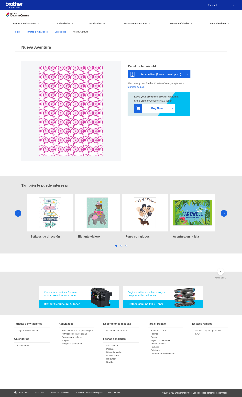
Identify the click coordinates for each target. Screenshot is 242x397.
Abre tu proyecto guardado (208, 330)
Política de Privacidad (59, 393)
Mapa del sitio (114, 393)
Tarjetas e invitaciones (37, 32)
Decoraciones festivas (116, 330)
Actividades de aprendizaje (74, 334)
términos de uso (136, 87)
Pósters (154, 337)
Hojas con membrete (161, 340)
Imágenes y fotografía (72, 343)
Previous (18, 213)
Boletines (155, 350)
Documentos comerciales (163, 353)
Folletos (154, 334)
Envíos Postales (158, 343)
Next (224, 213)
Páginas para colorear (72, 337)
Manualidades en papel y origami (77, 330)
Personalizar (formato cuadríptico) (156, 74)
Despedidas (60, 32)
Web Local (39, 393)
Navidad (110, 362)
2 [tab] (121, 246)
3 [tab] (126, 246)
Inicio (17, 32)
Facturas (155, 347)
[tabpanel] (50, 216)
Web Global (21, 393)
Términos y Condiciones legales (88, 393)
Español (221, 5)
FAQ (197, 334)
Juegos (65, 340)
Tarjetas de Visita (159, 330)
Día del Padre (113, 355)
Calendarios (23, 345)
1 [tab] (116, 246)
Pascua (109, 349)
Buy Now (149, 108)
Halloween (111, 359)
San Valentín (112, 345)
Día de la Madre (114, 352)
